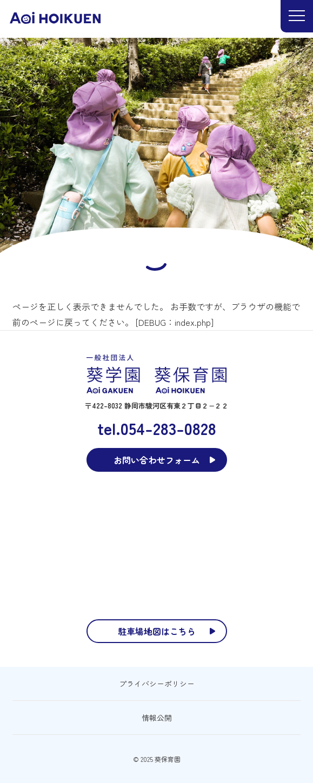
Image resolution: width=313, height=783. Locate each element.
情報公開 (157, 717)
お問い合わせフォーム (157, 459)
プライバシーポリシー (157, 683)
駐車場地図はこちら (157, 631)
